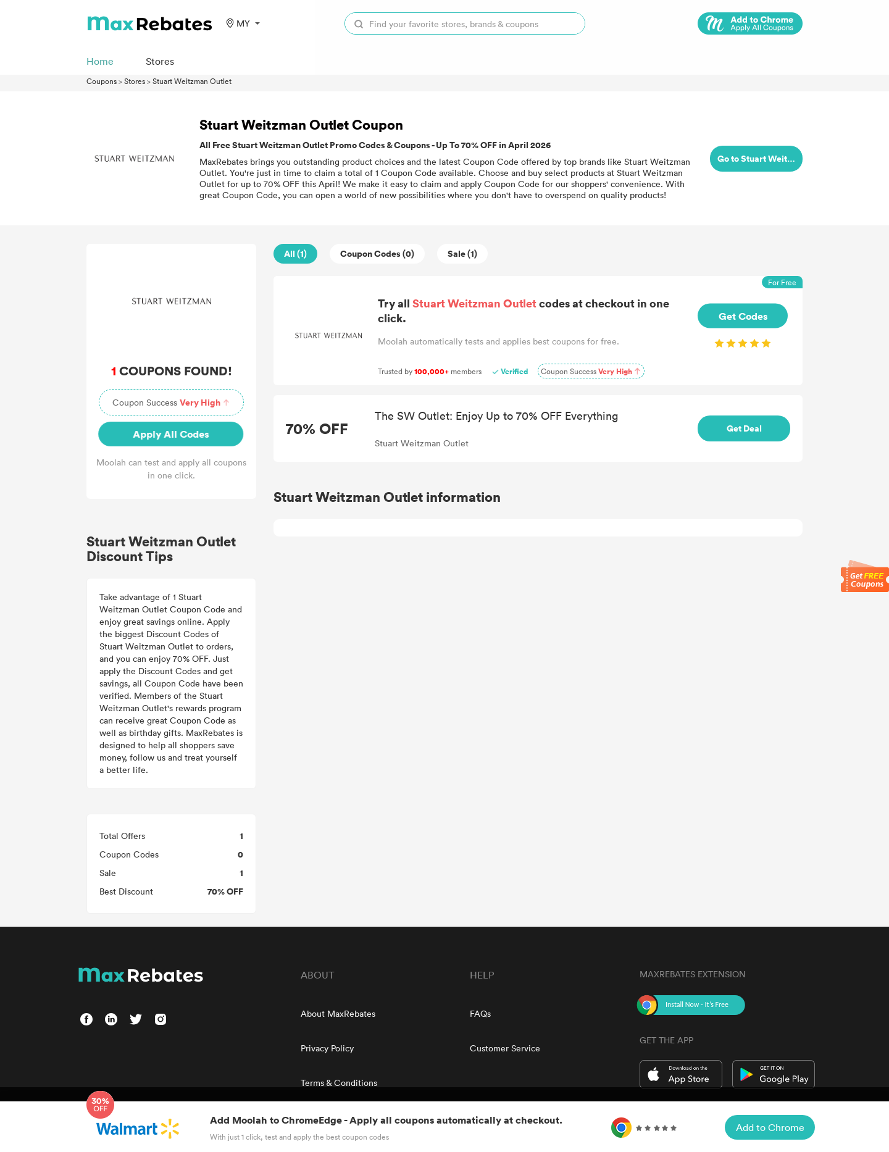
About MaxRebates (338, 1013)
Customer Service (505, 1048)
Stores (134, 80)
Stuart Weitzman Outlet (192, 80)
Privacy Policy (327, 1048)
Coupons (101, 80)
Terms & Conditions (339, 1082)
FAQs (480, 1013)
